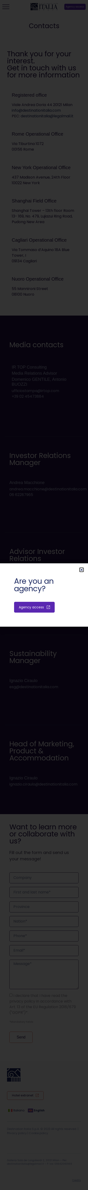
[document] (44, 595)
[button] (81, 570)
